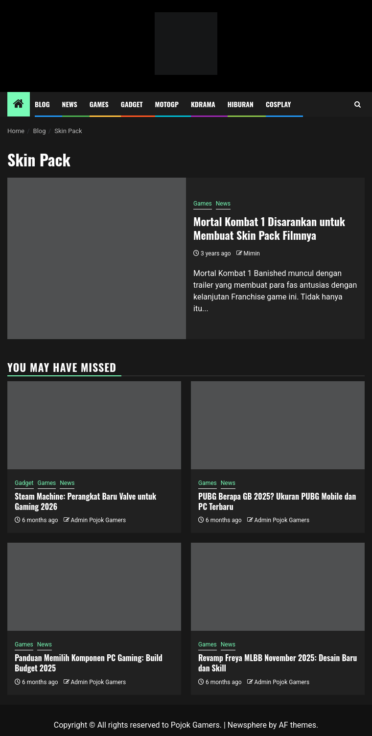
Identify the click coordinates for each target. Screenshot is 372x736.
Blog (42, 104)
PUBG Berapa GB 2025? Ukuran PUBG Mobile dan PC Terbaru (277, 501)
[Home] (18, 105)
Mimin (252, 253)
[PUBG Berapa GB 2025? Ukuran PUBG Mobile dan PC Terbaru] (278, 425)
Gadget (132, 104)
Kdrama (203, 104)
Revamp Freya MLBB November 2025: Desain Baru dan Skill (277, 663)
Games (99, 104)
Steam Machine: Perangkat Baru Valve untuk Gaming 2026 (85, 501)
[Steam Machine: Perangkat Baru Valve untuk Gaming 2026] (94, 425)
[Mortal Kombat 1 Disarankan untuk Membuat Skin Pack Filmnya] (96, 258)
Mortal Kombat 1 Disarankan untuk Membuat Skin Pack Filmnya (269, 228)
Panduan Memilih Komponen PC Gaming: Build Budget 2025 (89, 663)
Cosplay (278, 104)
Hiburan (241, 104)
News (69, 104)
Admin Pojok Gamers (98, 520)
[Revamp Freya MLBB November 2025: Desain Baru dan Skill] (278, 587)
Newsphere (247, 725)
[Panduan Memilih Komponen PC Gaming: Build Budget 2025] (94, 587)
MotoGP (167, 104)
